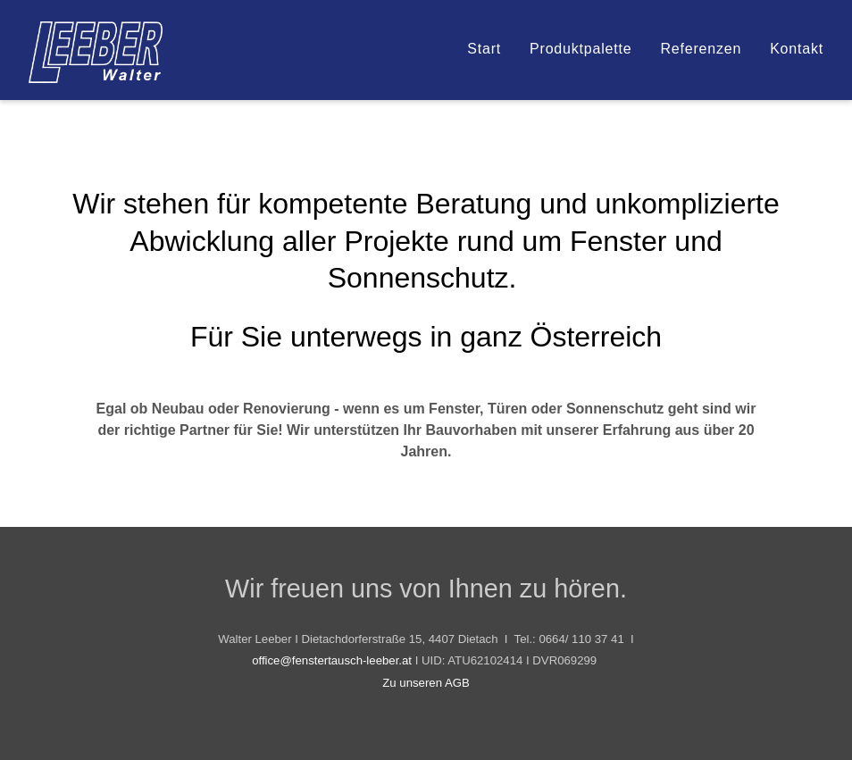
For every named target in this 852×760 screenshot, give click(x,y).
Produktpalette (580, 48)
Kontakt (796, 48)
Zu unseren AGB (426, 682)
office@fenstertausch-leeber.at (332, 660)
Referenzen (700, 48)
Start (484, 48)
